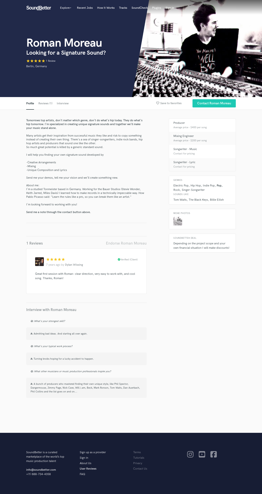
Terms (137, 452)
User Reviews (88, 469)
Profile (30, 103)
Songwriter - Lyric (184, 162)
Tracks (123, 8)
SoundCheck (140, 8)
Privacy (137, 463)
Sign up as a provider (93, 452)
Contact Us (140, 469)
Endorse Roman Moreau (126, 243)
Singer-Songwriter (193, 190)
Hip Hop (195, 185)
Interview (63, 103)
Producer (179, 123)
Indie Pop (209, 185)
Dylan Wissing (74, 265)
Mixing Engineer (183, 136)
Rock (176, 190)
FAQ (82, 474)
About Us (85, 463)
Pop (219, 185)
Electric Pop (180, 185)
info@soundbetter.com (41, 470)
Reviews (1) (45, 103)
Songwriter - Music (185, 149)
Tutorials (138, 458)
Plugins (156, 8)
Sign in (170, 8)
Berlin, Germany (36, 66)
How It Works (106, 8)
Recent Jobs (85, 8)
